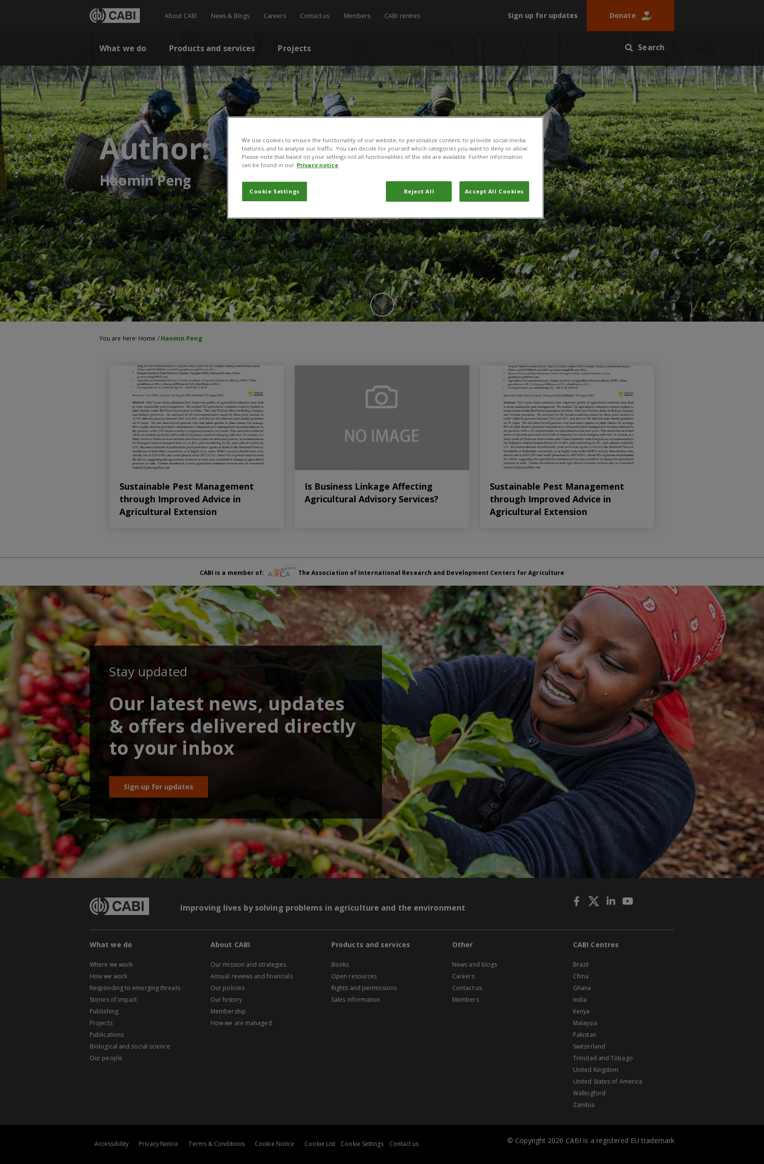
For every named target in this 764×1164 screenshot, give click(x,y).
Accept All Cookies (494, 191)
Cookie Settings (274, 191)
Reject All (419, 191)
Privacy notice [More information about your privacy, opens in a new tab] (317, 165)
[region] (385, 167)
